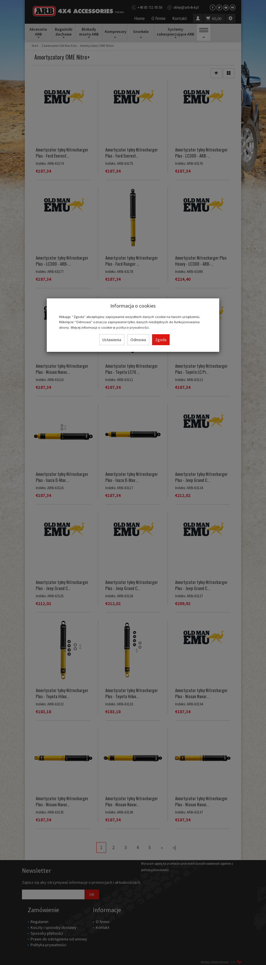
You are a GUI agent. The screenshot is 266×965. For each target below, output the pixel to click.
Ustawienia (111, 339)
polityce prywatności (132, 327)
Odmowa (138, 339)
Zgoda (160, 339)
